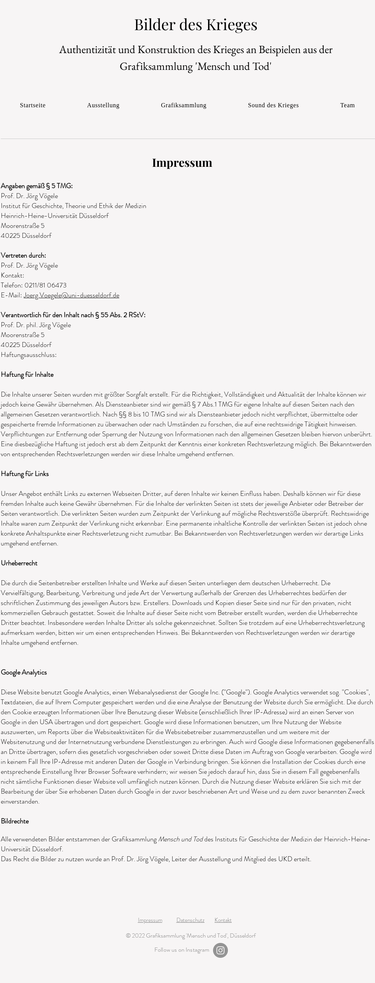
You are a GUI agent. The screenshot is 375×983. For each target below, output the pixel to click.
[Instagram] (220, 950)
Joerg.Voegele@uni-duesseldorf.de (71, 295)
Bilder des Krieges (196, 24)
